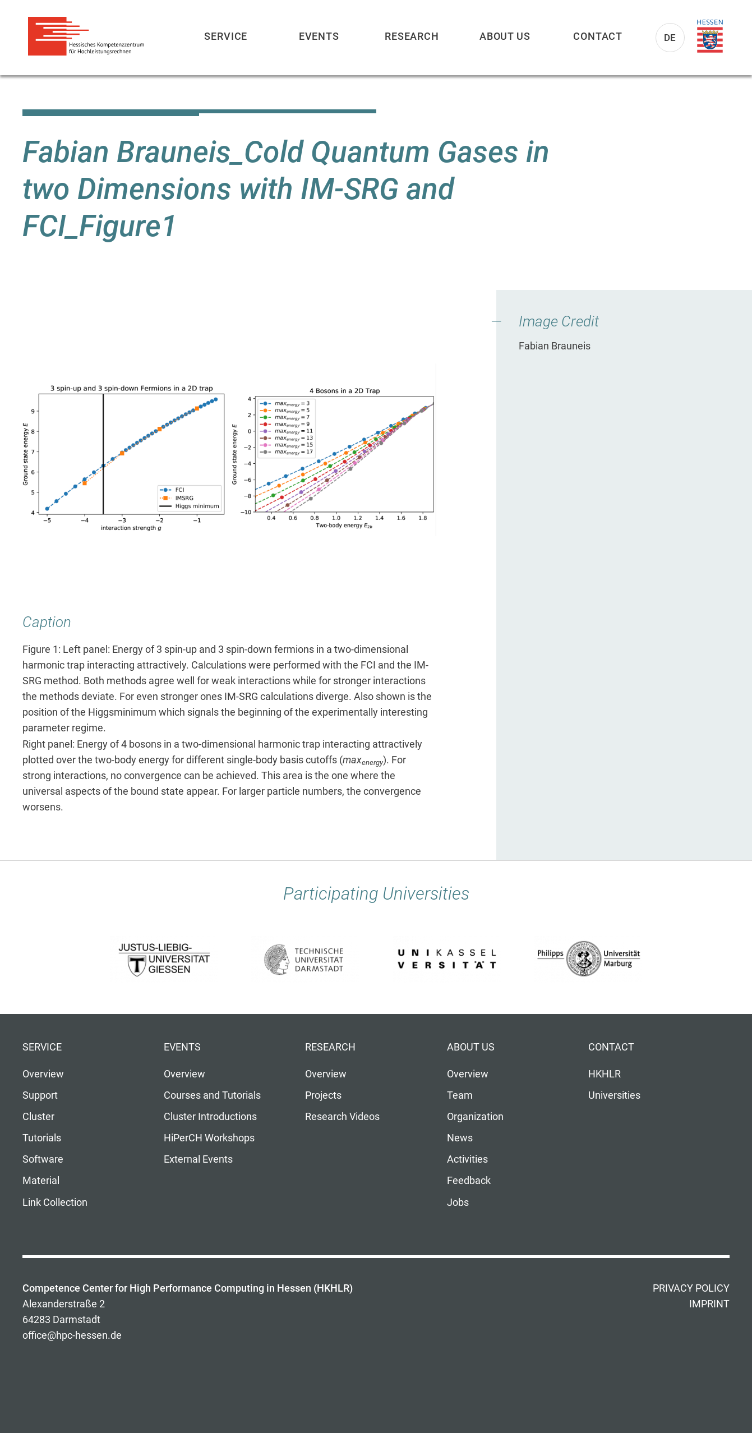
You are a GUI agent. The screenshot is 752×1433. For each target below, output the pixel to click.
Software (42, 1159)
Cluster (38, 1116)
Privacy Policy (691, 1288)
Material (40, 1180)
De (670, 37)
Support (40, 1095)
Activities (467, 1159)
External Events (198, 1159)
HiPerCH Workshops (209, 1138)
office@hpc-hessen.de (72, 1335)
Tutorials (41, 1138)
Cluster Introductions (210, 1116)
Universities (614, 1095)
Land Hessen (710, 36)
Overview (43, 1074)
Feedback (469, 1180)
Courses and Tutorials (212, 1095)
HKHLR (604, 1074)
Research (412, 36)
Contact (597, 36)
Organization (475, 1116)
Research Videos (342, 1116)
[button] (229, 450)
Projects (323, 1095)
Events (319, 36)
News (460, 1138)
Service (225, 36)
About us (504, 36)
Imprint (709, 1304)
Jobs (458, 1202)
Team (460, 1095)
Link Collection (54, 1202)
